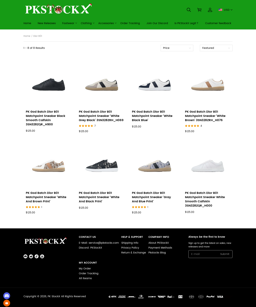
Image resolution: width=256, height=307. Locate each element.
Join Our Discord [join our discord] (157, 23)
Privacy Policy (130, 248)
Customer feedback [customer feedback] (218, 23)
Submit (224, 254)
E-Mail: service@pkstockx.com (99, 243)
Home (27, 36)
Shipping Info (129, 243)
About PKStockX (158, 243)
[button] (189, 10)
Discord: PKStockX (90, 248)
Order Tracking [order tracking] (130, 23)
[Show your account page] (210, 10)
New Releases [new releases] (47, 23)
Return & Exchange (133, 253)
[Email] (6, 303)
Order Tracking (88, 273)
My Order (85, 269)
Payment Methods (160, 248)
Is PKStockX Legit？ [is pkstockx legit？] (187, 23)
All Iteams (85, 278)
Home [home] (27, 23)
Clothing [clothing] (86, 23)
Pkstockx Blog (157, 253)
